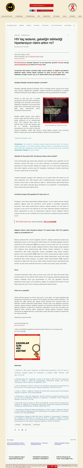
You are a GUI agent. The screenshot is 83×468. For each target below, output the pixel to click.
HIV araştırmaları (27, 424)
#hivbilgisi (29, 25)
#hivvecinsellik (45, 25)
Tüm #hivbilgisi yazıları (12, 25)
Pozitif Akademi (68, 25)
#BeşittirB (22, 25)
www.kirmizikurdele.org (10, 464)
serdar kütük (36, 424)
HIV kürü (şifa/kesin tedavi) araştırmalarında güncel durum (17, 457)
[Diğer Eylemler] (68, 35)
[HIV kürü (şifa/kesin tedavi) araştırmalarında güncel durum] (17, 448)
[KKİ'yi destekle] (45, 10)
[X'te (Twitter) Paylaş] (18, 430)
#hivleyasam (36, 25)
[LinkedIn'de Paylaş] (22, 430)
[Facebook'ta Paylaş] (15, 430)
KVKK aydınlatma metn (66, 465)
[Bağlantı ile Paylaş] (26, 430)
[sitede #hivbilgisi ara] (41, 5)
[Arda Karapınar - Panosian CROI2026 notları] (41, 448)
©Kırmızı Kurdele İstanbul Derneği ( (34, 466)
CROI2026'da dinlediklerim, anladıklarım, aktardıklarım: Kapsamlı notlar (41, 457)
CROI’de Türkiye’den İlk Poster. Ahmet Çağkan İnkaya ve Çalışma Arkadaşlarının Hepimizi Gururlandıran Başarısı (65, 457)
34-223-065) (44, 466)
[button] (74, 25)
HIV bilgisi (17, 424)
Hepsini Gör (73, 439)
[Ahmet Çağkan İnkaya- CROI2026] (65, 448)
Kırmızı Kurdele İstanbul (56, 25)
